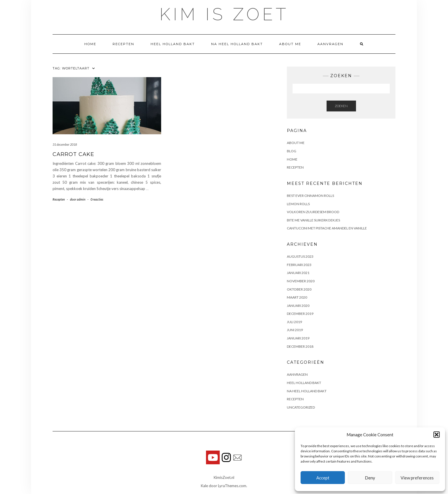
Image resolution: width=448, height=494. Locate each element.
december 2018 (300, 346)
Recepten (123, 44)
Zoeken (341, 106)
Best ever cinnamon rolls (310, 195)
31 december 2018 (65, 144)
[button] (436, 434)
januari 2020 (298, 305)
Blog (291, 151)
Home (90, 44)
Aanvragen (330, 44)
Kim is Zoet (224, 14)
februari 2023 (299, 265)
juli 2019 (294, 322)
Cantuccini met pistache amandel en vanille (327, 228)
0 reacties (97, 199)
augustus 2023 (300, 256)
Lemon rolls (298, 204)
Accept (322, 477)
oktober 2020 (299, 289)
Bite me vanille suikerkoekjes (313, 220)
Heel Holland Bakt (173, 44)
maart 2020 (297, 297)
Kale (204, 485)
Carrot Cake (73, 154)
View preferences (417, 477)
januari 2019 (298, 338)
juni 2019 (295, 330)
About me (290, 44)
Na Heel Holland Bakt (237, 44)
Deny (370, 477)
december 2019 (300, 313)
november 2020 (301, 281)
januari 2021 (298, 273)
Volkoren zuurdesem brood (313, 212)
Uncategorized (301, 407)
